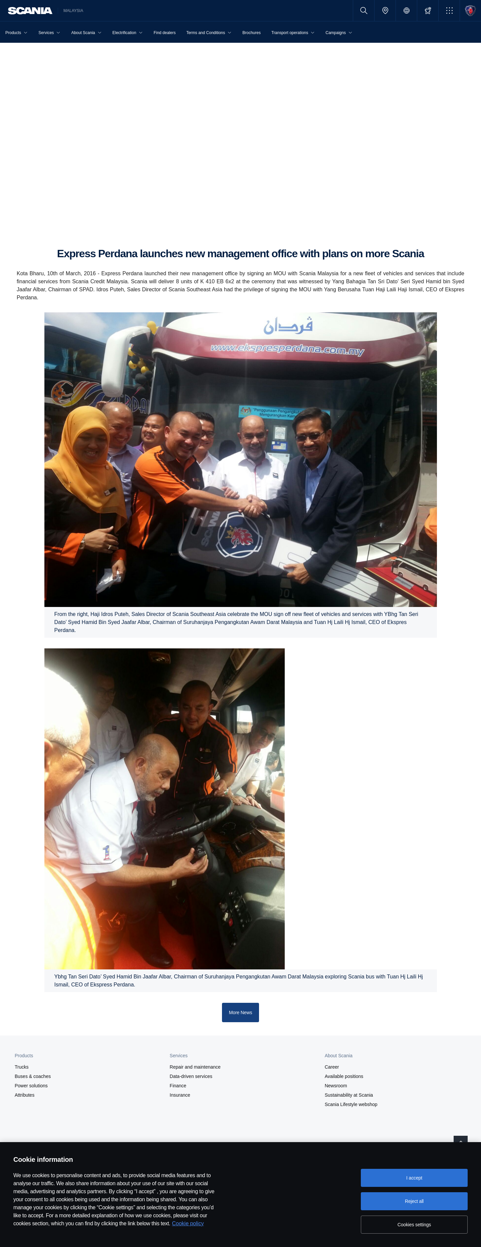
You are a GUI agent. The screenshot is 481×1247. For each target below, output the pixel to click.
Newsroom (336, 1085)
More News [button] (240, 1012)
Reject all (414, 1201)
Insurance (180, 1095)
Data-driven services (191, 1076)
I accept (414, 1178)
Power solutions (31, 1085)
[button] (449, 10)
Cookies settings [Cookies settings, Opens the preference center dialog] (414, 1224)
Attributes (24, 1095)
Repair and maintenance (195, 1067)
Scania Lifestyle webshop (351, 1104)
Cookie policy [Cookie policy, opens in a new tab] (188, 1223)
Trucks (21, 1067)
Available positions (344, 1076)
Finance (178, 1085)
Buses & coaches (33, 1076)
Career (332, 1067)
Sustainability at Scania (349, 1095)
